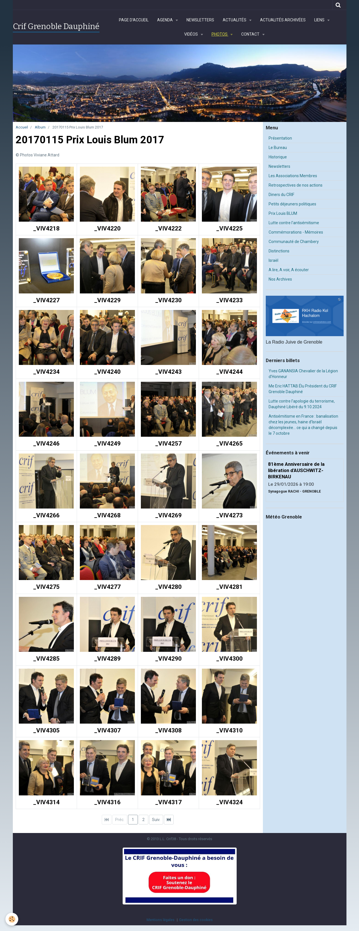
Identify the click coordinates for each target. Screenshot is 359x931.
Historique (278, 157)
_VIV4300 (229, 658)
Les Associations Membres (293, 175)
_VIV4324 (229, 802)
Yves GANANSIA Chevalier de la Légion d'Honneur (303, 374)
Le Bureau (278, 147)
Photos (220, 34)
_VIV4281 (229, 587)
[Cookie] (12, 919)
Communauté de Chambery (294, 241)
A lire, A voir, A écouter (289, 270)
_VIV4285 (46, 658)
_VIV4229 (107, 300)
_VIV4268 (107, 515)
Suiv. (156, 819)
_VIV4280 (168, 587)
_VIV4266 (46, 515)
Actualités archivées (283, 20)
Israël (273, 260)
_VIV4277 (107, 587)
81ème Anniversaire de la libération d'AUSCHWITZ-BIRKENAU (296, 470)
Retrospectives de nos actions (296, 185)
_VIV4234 (46, 372)
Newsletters (200, 20)
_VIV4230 (168, 300)
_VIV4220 (107, 228)
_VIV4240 (107, 372)
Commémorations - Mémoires (296, 232)
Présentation (280, 138)
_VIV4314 (46, 802)
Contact (250, 34)
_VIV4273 (229, 515)
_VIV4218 (46, 228)
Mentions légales (161, 920)
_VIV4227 (46, 300)
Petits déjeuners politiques (292, 204)
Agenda (165, 20)
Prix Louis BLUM (283, 213)
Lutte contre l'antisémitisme (294, 222)
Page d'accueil (134, 20)
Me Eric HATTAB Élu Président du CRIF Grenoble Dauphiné (303, 389)
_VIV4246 (46, 443)
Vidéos (191, 34)
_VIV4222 (168, 228)
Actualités (235, 20)
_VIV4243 (168, 372)
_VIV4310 (229, 730)
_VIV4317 (168, 802)
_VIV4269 (168, 515)
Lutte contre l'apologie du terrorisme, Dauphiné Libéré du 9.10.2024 (302, 404)
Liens (319, 20)
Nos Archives (280, 279)
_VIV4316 (107, 802)
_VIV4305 (46, 730)
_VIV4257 (168, 443)
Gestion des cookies (196, 920)
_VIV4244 (229, 372)
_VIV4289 (107, 658)
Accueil (22, 127)
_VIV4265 (229, 443)
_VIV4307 (107, 730)
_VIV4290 (168, 658)
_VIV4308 (168, 730)
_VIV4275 (46, 587)
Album (40, 127)
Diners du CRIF (281, 194)
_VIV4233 (229, 300)
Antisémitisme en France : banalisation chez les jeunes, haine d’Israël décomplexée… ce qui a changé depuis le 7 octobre (303, 425)
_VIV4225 (229, 228)
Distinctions (279, 251)
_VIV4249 (107, 443)
